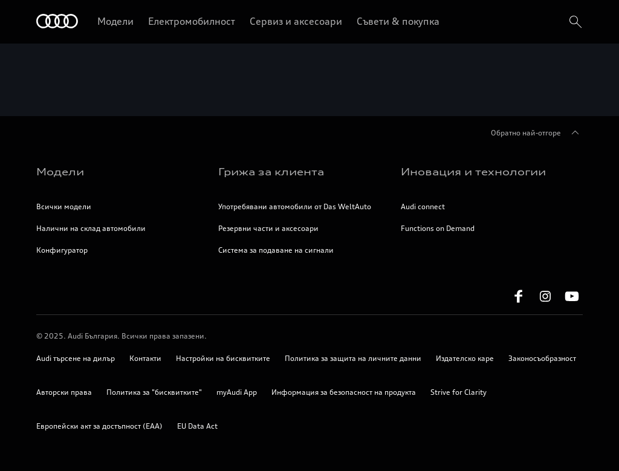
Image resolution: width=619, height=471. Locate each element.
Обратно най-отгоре (537, 133)
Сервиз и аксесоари (296, 21)
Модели (115, 21)
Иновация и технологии (473, 172)
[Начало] (57, 22)
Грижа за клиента (271, 172)
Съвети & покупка (398, 21)
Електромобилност (191, 21)
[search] (574, 21)
